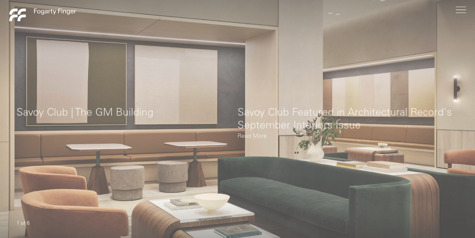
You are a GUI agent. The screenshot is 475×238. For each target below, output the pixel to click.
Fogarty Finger (42, 15)
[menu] (461, 15)
